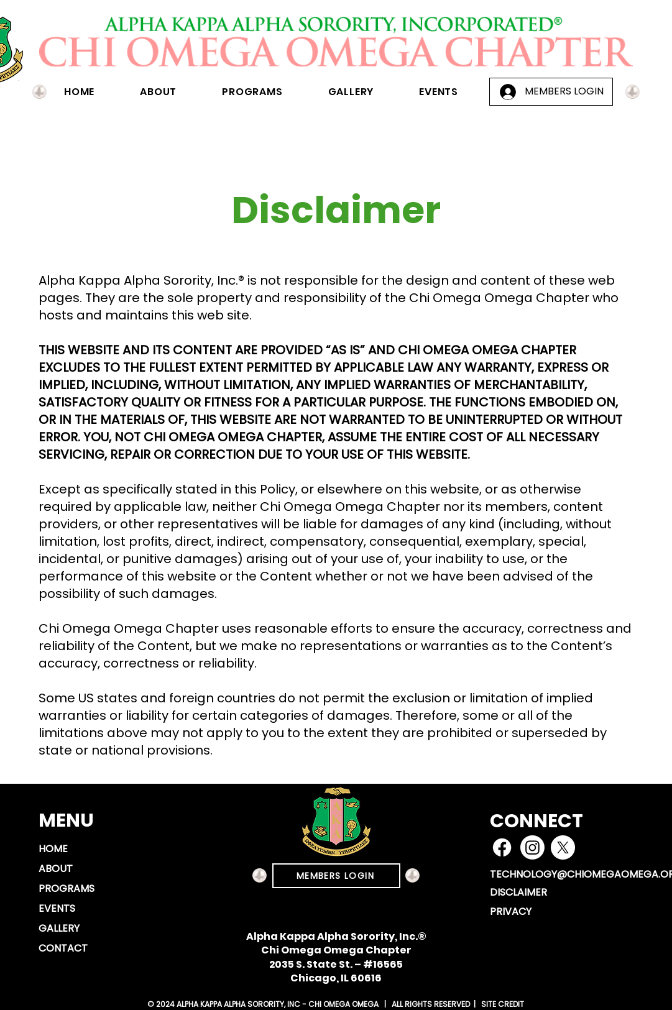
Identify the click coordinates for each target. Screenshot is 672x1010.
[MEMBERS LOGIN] (336, 875)
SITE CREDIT (501, 1004)
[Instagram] (532, 847)
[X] (563, 847)
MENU (66, 820)
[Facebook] (502, 847)
